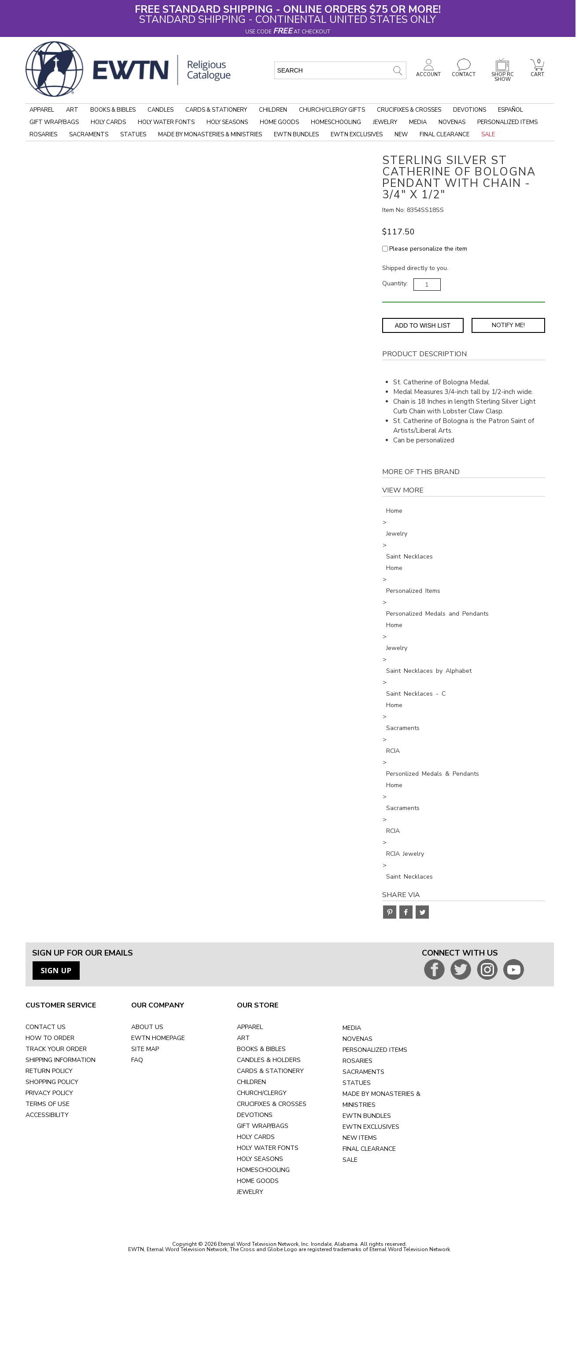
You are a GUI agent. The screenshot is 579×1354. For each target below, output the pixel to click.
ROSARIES (357, 1061)
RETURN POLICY (49, 1071)
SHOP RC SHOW (502, 74)
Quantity (394, 283)
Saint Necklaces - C (416, 694)
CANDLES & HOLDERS (269, 1060)
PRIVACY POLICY (49, 1093)
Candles (160, 110)
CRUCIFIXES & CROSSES (271, 1104)
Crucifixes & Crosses (409, 110)
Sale (488, 135)
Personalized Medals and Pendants (437, 613)
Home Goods (279, 122)
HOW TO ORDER (50, 1038)
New (401, 135)
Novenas (452, 122)
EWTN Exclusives (357, 135)
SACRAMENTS (363, 1072)
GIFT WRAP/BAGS (262, 1126)
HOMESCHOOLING (263, 1170)
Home (394, 511)
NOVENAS (357, 1039)
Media (418, 122)
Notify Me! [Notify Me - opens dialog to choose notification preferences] (508, 325)
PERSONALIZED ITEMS (375, 1050)
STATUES (357, 1083)
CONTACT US (46, 1027)
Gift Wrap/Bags (54, 122)
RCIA (393, 751)
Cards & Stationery (216, 110)
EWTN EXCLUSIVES (371, 1127)
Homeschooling (336, 122)
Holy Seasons (227, 122)
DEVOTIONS (255, 1115)
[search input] (340, 70)
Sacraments (88, 135)
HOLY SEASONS (260, 1159)
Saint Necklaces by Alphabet (429, 671)
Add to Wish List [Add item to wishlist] (422, 325)
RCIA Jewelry (405, 854)
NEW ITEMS (360, 1138)
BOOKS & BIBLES (261, 1049)
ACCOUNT (428, 72)
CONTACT (463, 72)
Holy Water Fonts (166, 122)
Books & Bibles (113, 110)
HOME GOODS (258, 1181)
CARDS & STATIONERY (270, 1071)
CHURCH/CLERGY (262, 1093)
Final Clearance (444, 135)
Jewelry (385, 122)
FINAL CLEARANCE (369, 1149)
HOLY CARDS (256, 1137)
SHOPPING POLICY (52, 1082)
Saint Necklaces (409, 556)
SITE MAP (145, 1049)
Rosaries (43, 135)
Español (510, 110)
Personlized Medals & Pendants (432, 774)
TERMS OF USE (48, 1104)
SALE (350, 1160)
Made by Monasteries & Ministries (210, 135)
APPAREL (250, 1027)
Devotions (469, 110)
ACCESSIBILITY (47, 1115)
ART (243, 1038)
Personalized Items (507, 122)
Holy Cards (108, 122)
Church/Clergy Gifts (332, 110)
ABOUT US (147, 1027)
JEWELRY (250, 1192)
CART (537, 72)
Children (273, 110)
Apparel (42, 110)
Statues (133, 135)
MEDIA (352, 1028)
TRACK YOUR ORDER (56, 1049)
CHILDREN (251, 1082)
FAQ (137, 1060)
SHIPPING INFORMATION (61, 1060)
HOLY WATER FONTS (268, 1148)
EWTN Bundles (296, 135)
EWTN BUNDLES (367, 1116)
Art (72, 110)
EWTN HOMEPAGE (158, 1038)
